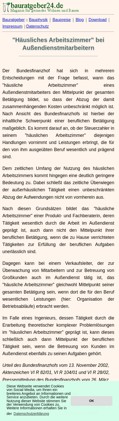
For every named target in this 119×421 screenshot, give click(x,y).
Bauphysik (38, 20)
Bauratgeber (13, 20)
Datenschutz (37, 26)
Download (98, 20)
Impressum (12, 26)
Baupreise (61, 20)
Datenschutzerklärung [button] (31, 414)
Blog (80, 20)
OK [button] (91, 401)
